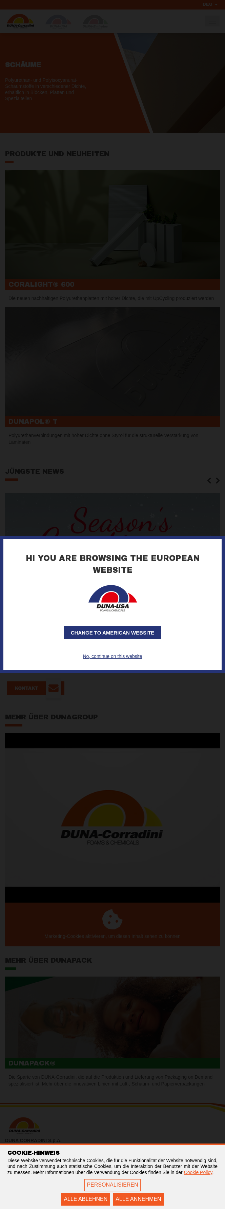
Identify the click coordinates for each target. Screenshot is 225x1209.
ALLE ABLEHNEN (85, 1199)
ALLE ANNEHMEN (138, 1199)
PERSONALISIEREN (112, 1185)
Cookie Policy (198, 1172)
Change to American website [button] (113, 633)
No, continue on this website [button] (112, 656)
